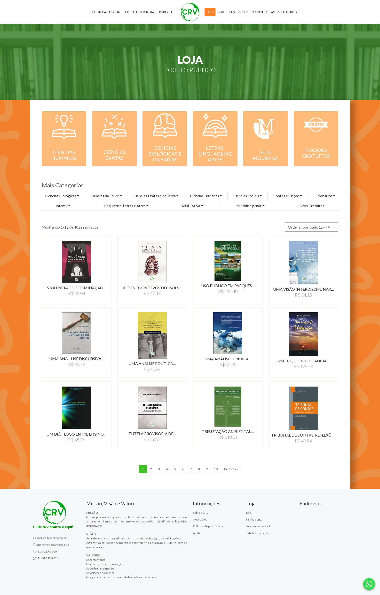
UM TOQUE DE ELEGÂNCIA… (303, 360)
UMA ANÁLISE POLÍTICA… (152, 363)
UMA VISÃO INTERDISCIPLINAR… (303, 289)
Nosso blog (200, 519)
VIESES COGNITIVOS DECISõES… (152, 287)
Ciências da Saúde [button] (105, 196)
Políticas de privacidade (208, 526)
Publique (166, 12)
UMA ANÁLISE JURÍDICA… (228, 358)
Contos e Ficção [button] (286, 196)
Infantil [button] (62, 206)
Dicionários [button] (323, 196)
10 (216, 469)
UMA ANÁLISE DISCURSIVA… (76, 358)
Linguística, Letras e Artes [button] (125, 206)
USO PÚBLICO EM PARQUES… (228, 285)
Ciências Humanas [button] (204, 196)
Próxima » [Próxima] (231, 469)
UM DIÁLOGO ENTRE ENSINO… (77, 434)
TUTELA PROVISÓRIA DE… (152, 433)
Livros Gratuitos (311, 206)
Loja (210, 12)
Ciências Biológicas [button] (60, 196)
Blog (221, 12)
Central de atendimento (248, 12)
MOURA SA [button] (191, 206)
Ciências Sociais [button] (246, 196)
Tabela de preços (257, 533)
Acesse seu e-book (285, 12)
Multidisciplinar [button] (248, 206)
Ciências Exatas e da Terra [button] (155, 196)
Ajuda (196, 533)
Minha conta (254, 519)
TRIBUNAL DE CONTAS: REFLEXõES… (303, 435)
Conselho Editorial (140, 12)
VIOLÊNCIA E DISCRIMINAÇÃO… (76, 287)
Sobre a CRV (200, 512)
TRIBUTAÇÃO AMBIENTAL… (228, 431)
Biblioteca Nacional (105, 12)
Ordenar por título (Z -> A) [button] (310, 227)
